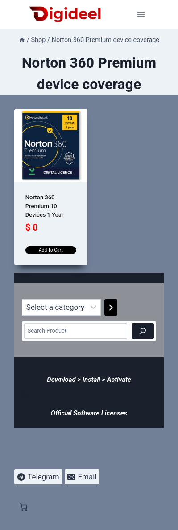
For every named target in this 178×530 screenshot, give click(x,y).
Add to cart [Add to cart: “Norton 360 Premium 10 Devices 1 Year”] (51, 250)
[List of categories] (61, 307)
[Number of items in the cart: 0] (23, 394)
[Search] (143, 330)
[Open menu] (141, 14)
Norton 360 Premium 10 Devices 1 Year (44, 206)
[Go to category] (110, 307)
